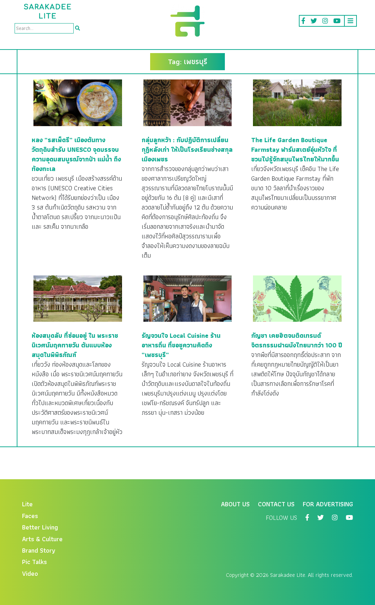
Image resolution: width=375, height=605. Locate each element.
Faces (30, 516)
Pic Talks (34, 562)
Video (30, 573)
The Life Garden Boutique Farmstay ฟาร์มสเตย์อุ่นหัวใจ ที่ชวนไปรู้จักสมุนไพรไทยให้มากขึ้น (295, 149)
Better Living (40, 527)
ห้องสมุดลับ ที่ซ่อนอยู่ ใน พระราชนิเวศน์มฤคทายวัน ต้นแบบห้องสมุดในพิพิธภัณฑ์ (75, 345)
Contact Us (276, 504)
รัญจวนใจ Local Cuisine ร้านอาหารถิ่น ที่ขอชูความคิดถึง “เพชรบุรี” (181, 345)
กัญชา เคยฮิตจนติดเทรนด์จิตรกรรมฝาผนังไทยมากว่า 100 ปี (296, 340)
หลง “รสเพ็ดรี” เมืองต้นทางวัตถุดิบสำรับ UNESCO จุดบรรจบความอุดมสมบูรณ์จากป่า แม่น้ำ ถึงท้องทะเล (76, 154)
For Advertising (328, 504)
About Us (235, 504)
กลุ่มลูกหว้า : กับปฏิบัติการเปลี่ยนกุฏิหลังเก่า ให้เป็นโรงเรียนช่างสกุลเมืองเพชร (187, 149)
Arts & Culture (42, 539)
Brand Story (39, 550)
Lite (27, 504)
